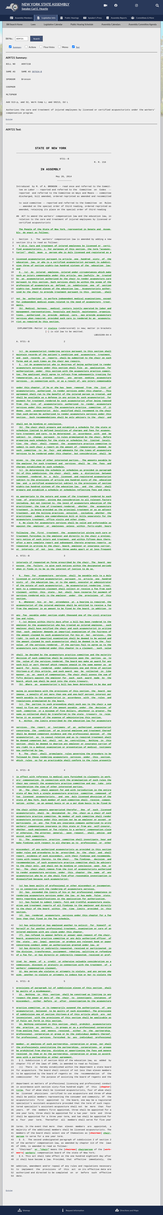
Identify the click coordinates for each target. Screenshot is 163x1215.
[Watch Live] (99, 6)
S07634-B (37, 78)
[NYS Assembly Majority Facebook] (110, 6)
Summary (17, 53)
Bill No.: (9, 43)
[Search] (153, 6)
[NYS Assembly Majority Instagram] (131, 6)
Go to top (9, 126)
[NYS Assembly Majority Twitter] (121, 6)
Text (78, 53)
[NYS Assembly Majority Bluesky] (142, 6)
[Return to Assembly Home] (42, 8)
